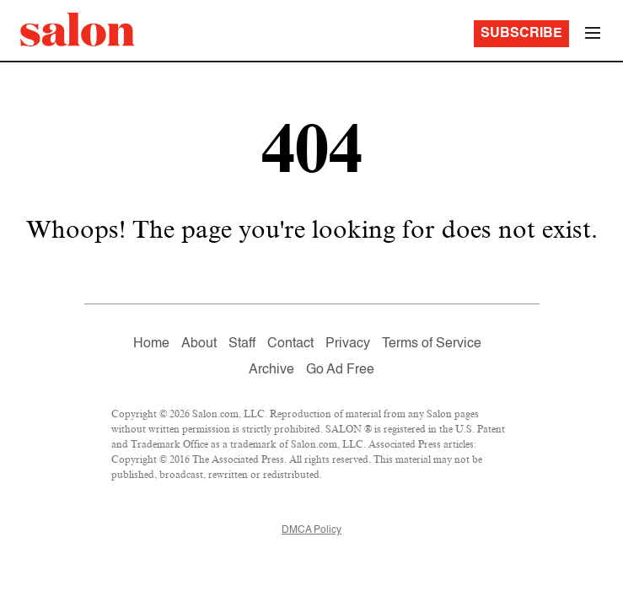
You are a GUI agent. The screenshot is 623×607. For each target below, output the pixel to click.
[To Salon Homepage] (77, 29)
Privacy (347, 344)
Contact (290, 344)
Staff (241, 344)
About (199, 344)
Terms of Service (431, 344)
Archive (271, 370)
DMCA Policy (311, 530)
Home (151, 344)
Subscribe (521, 33)
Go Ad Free (340, 370)
